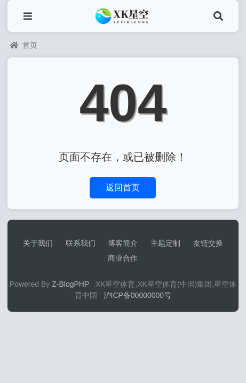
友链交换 (208, 243)
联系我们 (81, 243)
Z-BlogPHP (70, 284)
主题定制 (165, 243)
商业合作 (123, 258)
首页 (23, 45)
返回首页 (123, 187)
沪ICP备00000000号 (138, 295)
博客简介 (123, 243)
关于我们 (38, 243)
